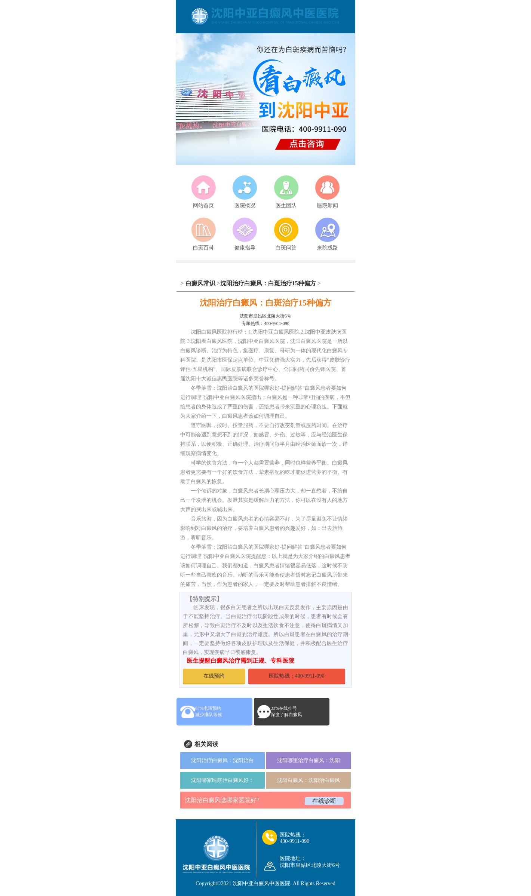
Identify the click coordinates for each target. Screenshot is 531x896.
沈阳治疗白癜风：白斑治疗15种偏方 (268, 283)
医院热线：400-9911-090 (297, 676)
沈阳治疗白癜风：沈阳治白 (222, 760)
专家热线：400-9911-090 (265, 323)
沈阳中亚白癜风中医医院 (261, 883)
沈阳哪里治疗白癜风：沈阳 (308, 760)
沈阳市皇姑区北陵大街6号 (265, 316)
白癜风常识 (200, 283)
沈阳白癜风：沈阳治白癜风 (308, 780)
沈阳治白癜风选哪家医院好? (222, 800)
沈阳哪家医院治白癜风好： (222, 780)
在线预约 (213, 676)
